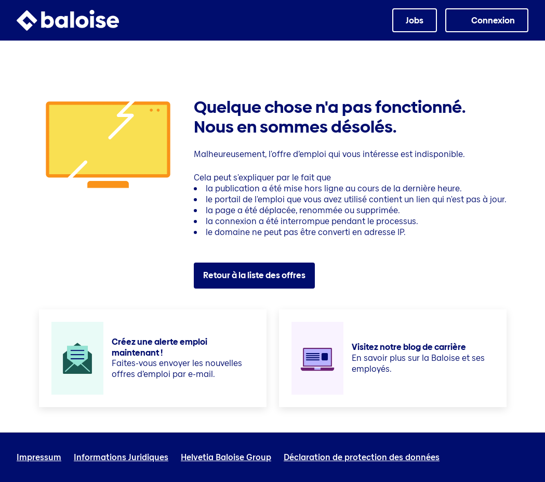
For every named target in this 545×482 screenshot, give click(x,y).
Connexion (493, 21)
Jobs (414, 21)
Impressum (39, 457)
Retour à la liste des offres (254, 275)
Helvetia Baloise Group (226, 457)
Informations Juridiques (121, 457)
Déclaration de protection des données (362, 457)
